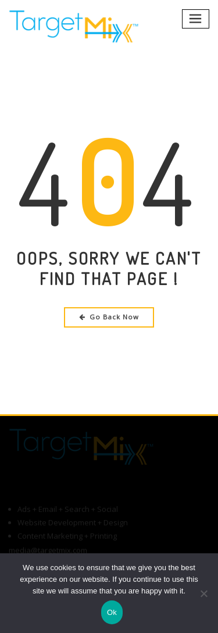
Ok (112, 612)
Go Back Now (109, 316)
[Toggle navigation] (196, 19)
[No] (203, 593)
